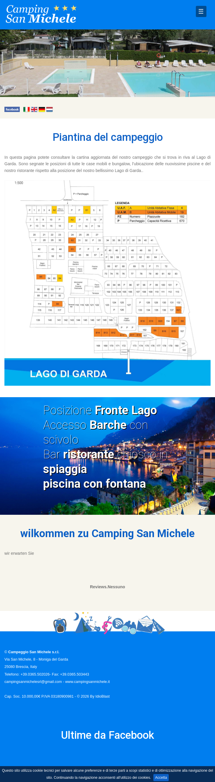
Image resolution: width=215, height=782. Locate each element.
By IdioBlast (100, 696)
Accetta (161, 778)
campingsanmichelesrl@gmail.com (33, 682)
